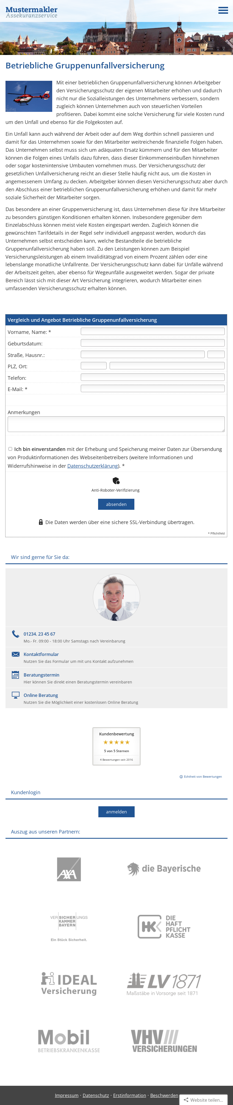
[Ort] (167, 365)
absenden (116, 504)
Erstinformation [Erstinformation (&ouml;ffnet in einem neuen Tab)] (129, 1095)
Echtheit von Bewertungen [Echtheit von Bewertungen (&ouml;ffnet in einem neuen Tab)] (203, 776)
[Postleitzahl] (94, 365)
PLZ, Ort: (17, 366)
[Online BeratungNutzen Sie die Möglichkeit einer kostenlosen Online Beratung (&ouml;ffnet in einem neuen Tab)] (116, 698)
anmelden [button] (116, 812)
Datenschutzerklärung (92, 466)
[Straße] (143, 354)
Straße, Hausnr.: (26, 355)
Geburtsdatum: (25, 343)
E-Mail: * (17, 389)
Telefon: (17, 378)
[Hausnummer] (216, 354)
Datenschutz (96, 1095)
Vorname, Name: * (29, 332)
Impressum (67, 1095)
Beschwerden (164, 1095)
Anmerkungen (24, 412)
